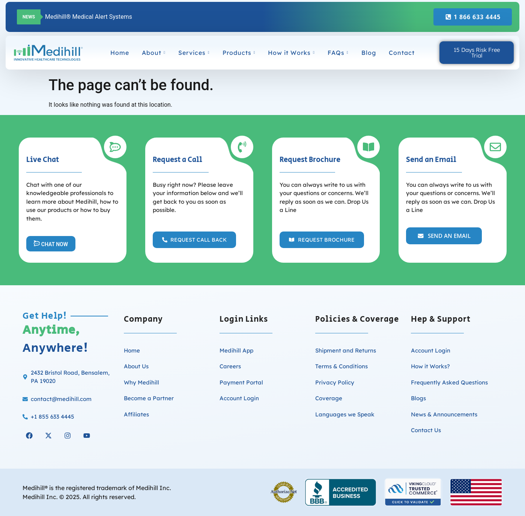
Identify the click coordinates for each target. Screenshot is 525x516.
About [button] (153, 52)
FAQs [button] (338, 52)
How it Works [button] (291, 52)
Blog (368, 52)
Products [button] (239, 52)
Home (119, 52)
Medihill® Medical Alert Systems (88, 16)
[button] (194, 240)
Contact (402, 52)
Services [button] (194, 52)
